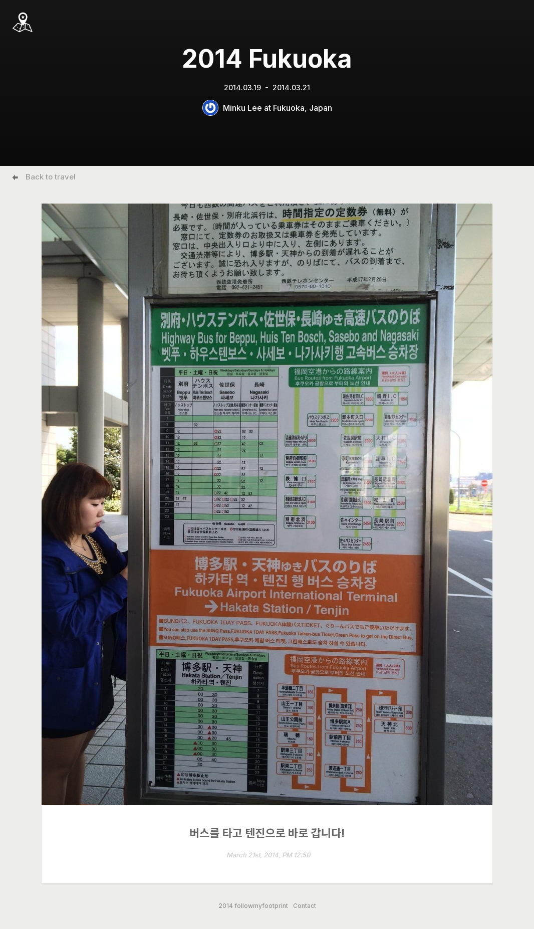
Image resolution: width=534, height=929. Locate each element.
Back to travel (51, 176)
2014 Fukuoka (267, 59)
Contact (304, 906)
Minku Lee (242, 108)
